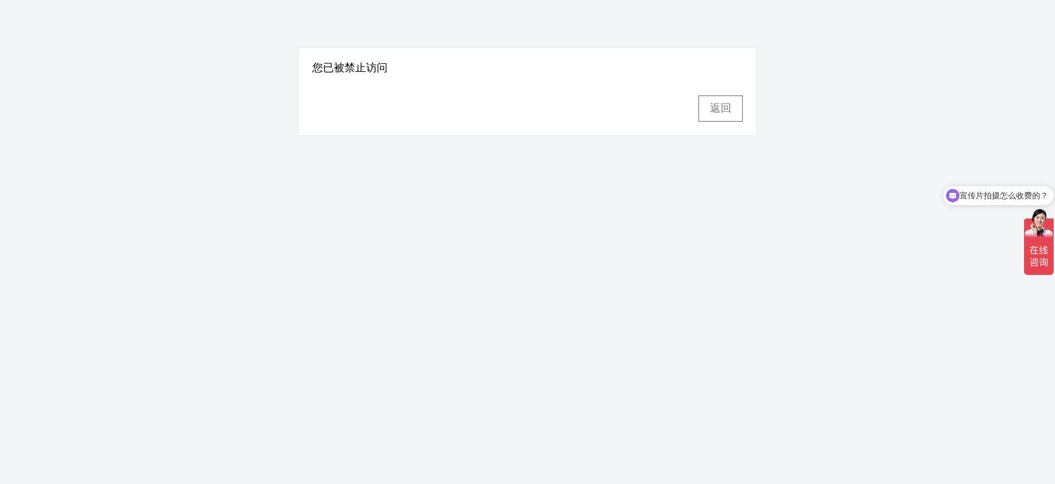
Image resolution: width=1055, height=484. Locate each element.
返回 (720, 108)
